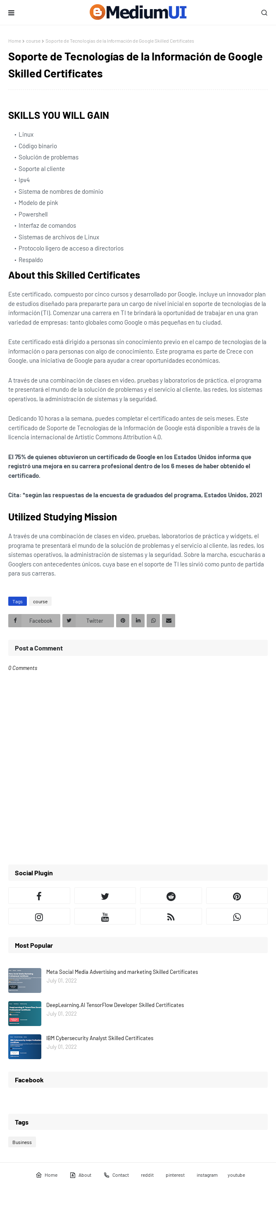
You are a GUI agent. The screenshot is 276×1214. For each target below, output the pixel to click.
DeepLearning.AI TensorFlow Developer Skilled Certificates (115, 1005)
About (80, 1175)
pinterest (175, 1175)
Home (14, 40)
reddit (147, 1175)
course (33, 40)
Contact (116, 1175)
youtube (236, 1175)
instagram (207, 1175)
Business (22, 1142)
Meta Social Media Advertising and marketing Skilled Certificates (122, 971)
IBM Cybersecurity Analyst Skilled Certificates (99, 1038)
